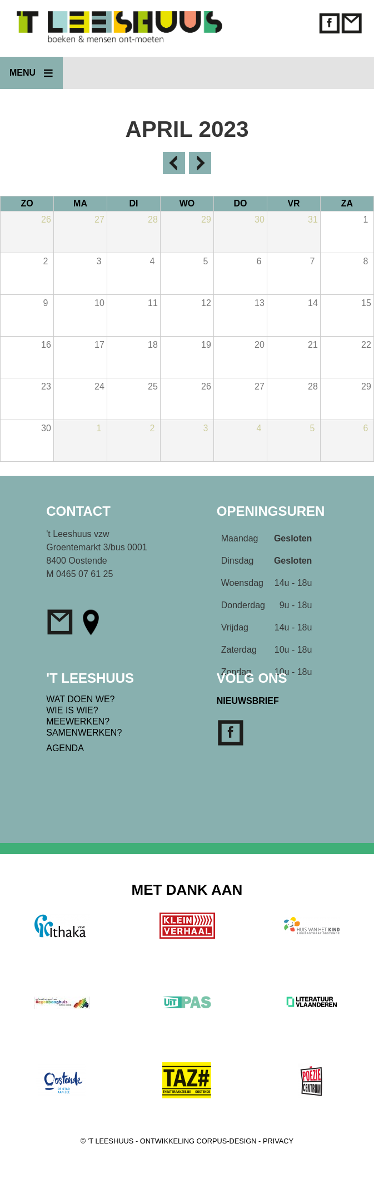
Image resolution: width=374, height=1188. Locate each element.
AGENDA (65, 748)
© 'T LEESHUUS (107, 1141)
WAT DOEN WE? (80, 699)
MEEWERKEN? (77, 721)
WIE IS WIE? (72, 710)
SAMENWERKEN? (84, 732)
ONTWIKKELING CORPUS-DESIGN (198, 1141)
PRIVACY (278, 1141)
